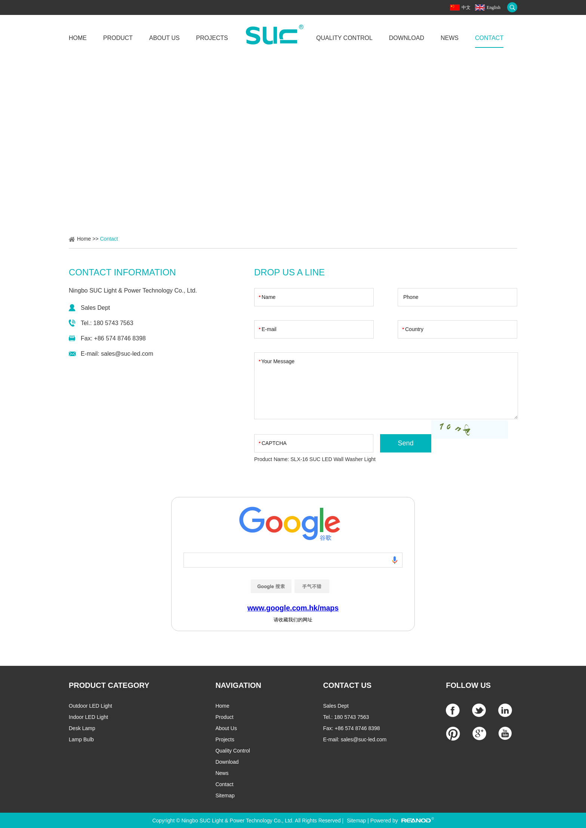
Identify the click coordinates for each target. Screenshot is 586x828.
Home (78, 38)
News (450, 38)
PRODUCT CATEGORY (109, 685)
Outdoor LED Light (90, 706)
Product (118, 38)
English (493, 7)
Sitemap (224, 795)
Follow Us (468, 685)
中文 (466, 7)
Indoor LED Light (88, 717)
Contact (489, 38)
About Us (164, 38)
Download (406, 38)
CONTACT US (347, 685)
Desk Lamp (82, 728)
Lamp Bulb (81, 739)
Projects (212, 38)
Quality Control (344, 38)
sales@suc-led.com (127, 353)
